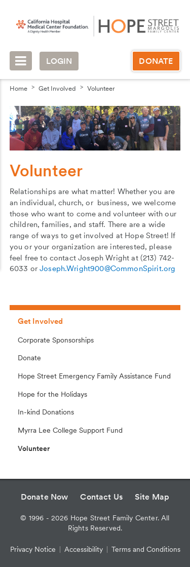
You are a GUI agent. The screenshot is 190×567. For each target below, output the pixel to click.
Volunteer (101, 88)
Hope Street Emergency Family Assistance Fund (94, 376)
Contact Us (101, 497)
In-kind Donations (46, 412)
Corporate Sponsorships (56, 340)
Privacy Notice (33, 549)
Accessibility (83, 549)
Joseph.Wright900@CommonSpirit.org (107, 268)
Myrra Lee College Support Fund (70, 430)
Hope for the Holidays (52, 394)
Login (59, 61)
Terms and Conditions (145, 549)
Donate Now (44, 497)
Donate (156, 61)
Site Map (152, 497)
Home (18, 88)
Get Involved (57, 88)
